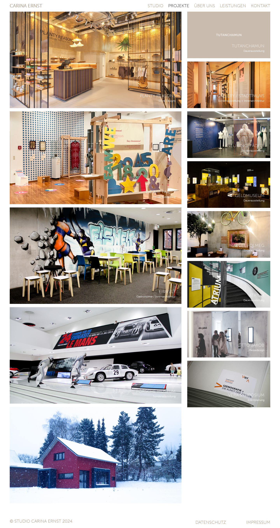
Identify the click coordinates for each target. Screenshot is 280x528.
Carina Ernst (26, 5)
